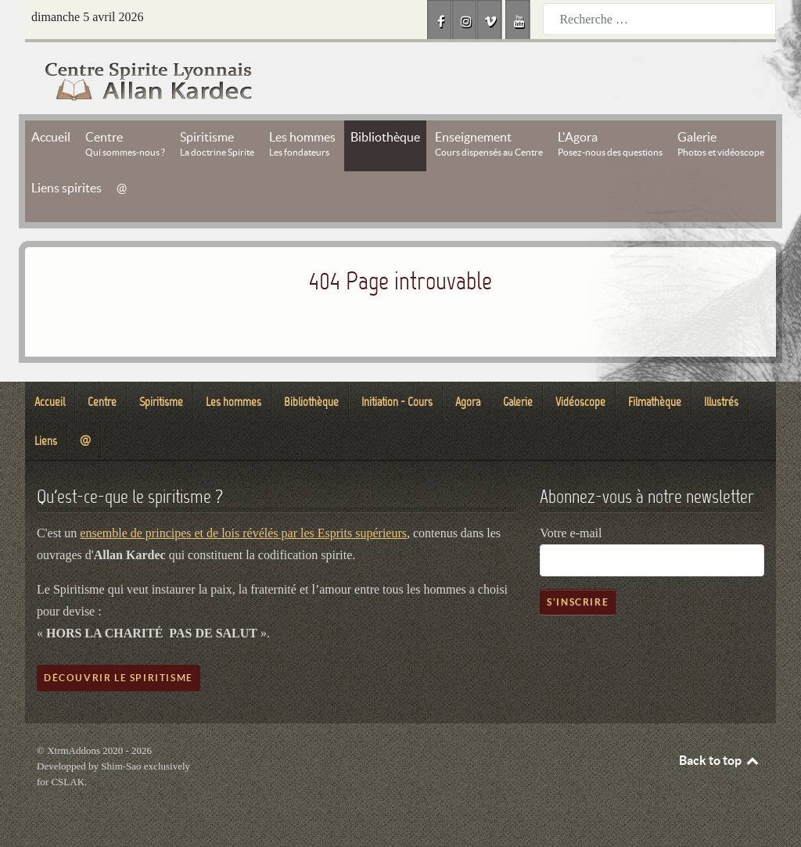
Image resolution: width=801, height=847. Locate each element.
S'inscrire (578, 602)
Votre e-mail (571, 533)
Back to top (719, 760)
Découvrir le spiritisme (118, 678)
